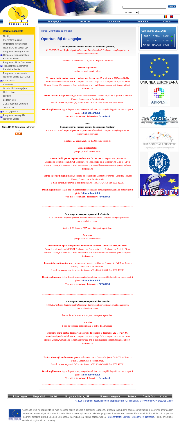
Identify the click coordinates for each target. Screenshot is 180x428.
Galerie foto (143, 21)
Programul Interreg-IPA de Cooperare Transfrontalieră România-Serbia (16, 55)
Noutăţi (6, 36)
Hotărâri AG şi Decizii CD (15, 47)
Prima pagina (54, 21)
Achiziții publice (10, 111)
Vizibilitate (8, 84)
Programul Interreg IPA (77, 396)
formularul (104, 116)
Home (44, 31)
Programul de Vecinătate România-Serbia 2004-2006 (16, 75)
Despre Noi (39, 396)
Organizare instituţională (15, 44)
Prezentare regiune (12, 40)
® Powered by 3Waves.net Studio (156, 401)
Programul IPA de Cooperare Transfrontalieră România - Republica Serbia (17, 66)
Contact (167, 21)
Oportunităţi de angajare (15, 88)
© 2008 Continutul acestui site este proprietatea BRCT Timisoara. (107, 401)
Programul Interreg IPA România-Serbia (14, 117)
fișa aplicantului (91, 113)
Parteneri (132, 396)
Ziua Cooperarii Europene (15, 103)
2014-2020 (8, 107)
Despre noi (84, 21)
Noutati (53, 396)
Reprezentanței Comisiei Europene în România (130, 417)
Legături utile (9, 100)
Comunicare (113, 21)
